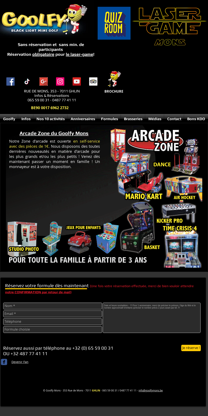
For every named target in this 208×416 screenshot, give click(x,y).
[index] (43, 81)
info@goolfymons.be (151, 390)
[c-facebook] (4, 362)
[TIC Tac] (27, 81)
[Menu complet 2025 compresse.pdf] (114, 79)
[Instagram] (60, 81)
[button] (26, 119)
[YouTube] (77, 81)
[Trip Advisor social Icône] (93, 81)
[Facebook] (10, 81)
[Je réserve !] (191, 348)
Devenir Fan (19, 362)
